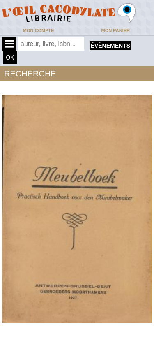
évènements (110, 45)
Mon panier (115, 30)
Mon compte (38, 30)
